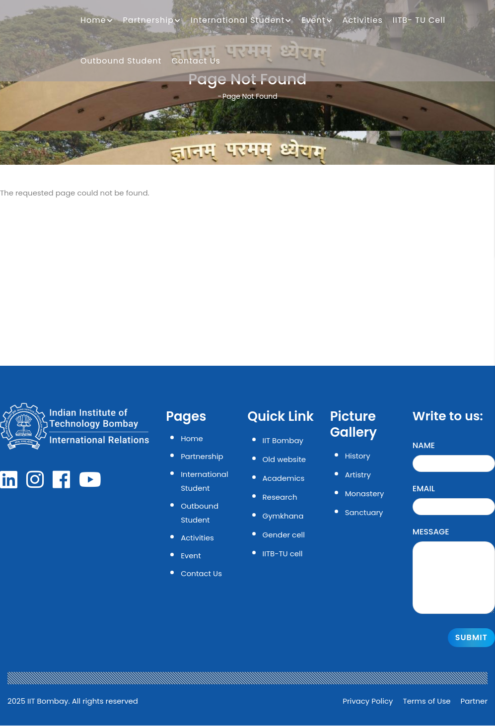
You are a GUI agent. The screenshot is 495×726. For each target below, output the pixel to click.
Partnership (152, 20)
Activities (363, 20)
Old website (284, 459)
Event (316, 20)
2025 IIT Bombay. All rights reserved (72, 701)
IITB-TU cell (283, 553)
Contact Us (195, 60)
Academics (284, 478)
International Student (241, 20)
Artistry (358, 474)
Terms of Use (427, 701)
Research (280, 497)
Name (424, 445)
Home (96, 20)
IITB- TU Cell (419, 20)
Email (424, 488)
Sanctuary (364, 512)
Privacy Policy (368, 701)
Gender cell (284, 534)
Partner (474, 701)
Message (431, 531)
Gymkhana (283, 516)
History (357, 456)
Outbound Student (121, 60)
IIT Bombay (283, 440)
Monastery (364, 493)
